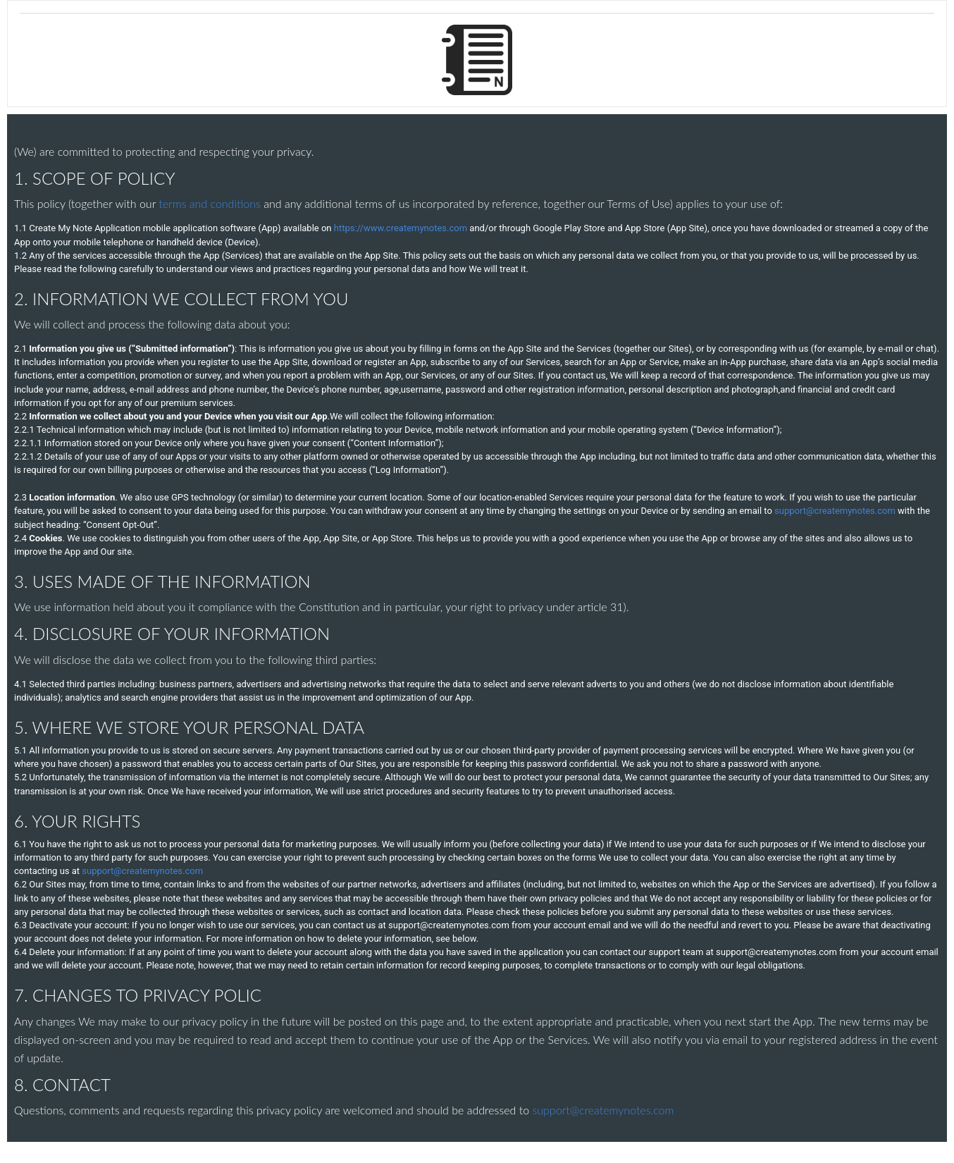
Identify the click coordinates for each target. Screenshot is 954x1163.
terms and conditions (211, 203)
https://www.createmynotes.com (400, 228)
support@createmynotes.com (835, 510)
